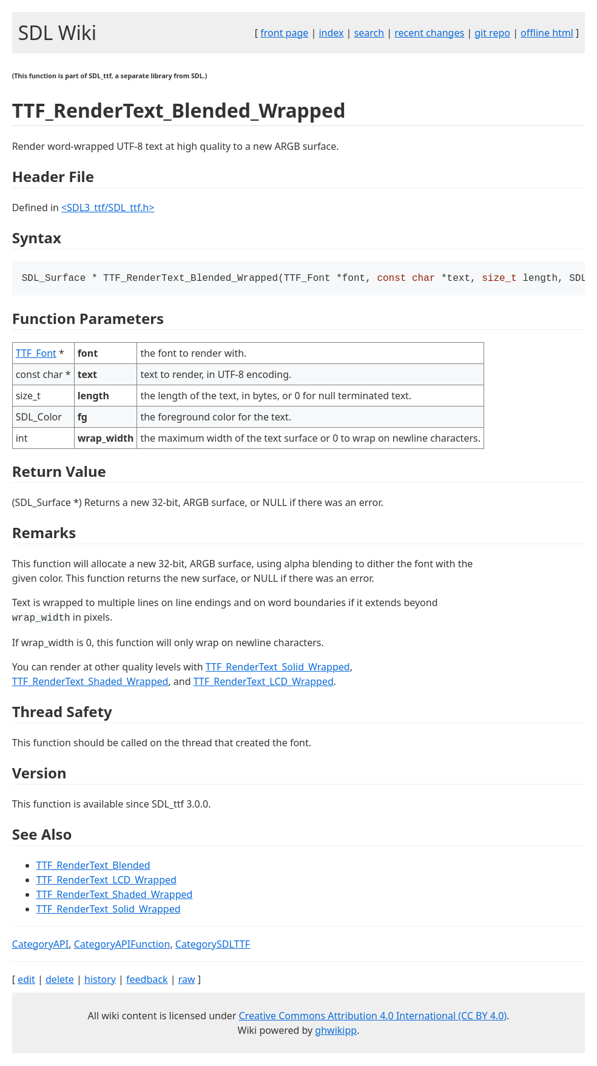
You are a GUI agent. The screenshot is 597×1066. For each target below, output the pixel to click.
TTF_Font (36, 354)
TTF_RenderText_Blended (93, 866)
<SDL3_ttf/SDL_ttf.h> (107, 207)
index (331, 32)
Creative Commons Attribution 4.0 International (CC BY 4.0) (373, 1017)
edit (26, 980)
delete (60, 980)
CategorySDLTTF (212, 945)
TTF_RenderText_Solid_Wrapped (278, 668)
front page (284, 32)
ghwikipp (336, 1031)
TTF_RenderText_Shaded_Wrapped (90, 682)
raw (186, 980)
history (100, 980)
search (369, 32)
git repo (492, 32)
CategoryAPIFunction (122, 945)
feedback (146, 980)
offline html (547, 32)
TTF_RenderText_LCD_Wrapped (264, 682)
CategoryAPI (40, 945)
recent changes (429, 32)
